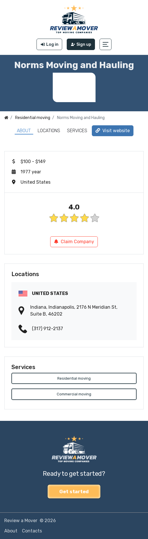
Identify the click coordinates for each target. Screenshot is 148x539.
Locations (49, 130)
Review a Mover (20, 520)
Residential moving (74, 378)
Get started (74, 491)
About (24, 130)
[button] (105, 44)
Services (77, 130)
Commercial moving (74, 394)
